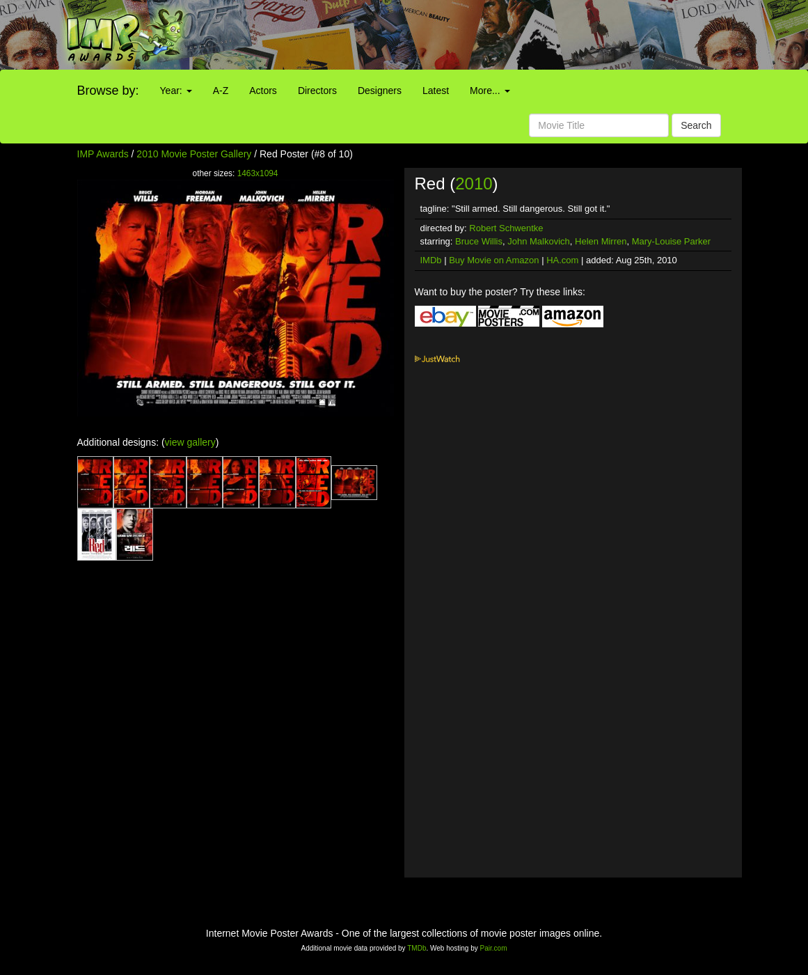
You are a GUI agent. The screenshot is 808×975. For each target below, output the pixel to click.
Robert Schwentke (506, 228)
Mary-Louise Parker (671, 241)
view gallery (190, 442)
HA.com (562, 260)
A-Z (221, 90)
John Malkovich (538, 241)
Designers (380, 90)
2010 (473, 183)
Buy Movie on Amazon (494, 260)
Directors (317, 90)
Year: (176, 90)
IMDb (431, 260)
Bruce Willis (478, 241)
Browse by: (108, 91)
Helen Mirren (600, 241)
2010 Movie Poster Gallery (193, 153)
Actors (263, 90)
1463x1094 (257, 173)
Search (696, 125)
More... (489, 90)
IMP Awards (103, 153)
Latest (435, 90)
